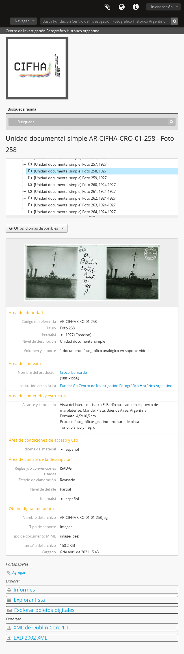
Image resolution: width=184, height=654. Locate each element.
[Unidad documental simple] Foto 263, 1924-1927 (71, 205)
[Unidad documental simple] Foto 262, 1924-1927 (71, 198)
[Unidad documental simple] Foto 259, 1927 (67, 177)
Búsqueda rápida (22, 109)
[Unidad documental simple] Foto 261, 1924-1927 (71, 191)
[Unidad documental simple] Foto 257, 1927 (67, 164)
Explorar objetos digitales (41, 609)
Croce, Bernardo (73, 372)
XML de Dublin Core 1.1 (38, 627)
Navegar (22, 20)
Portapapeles (107, 7)
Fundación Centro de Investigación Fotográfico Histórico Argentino (116, 385)
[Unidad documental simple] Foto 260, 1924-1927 (71, 184)
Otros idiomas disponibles (38, 228)
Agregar (18, 572)
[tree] (92, 187)
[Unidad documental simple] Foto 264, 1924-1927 (71, 211)
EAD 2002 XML (27, 637)
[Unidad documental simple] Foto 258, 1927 (67, 171)
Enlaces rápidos (136, 7)
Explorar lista (26, 599)
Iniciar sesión (162, 6)
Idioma (121, 7)
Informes (21, 589)
